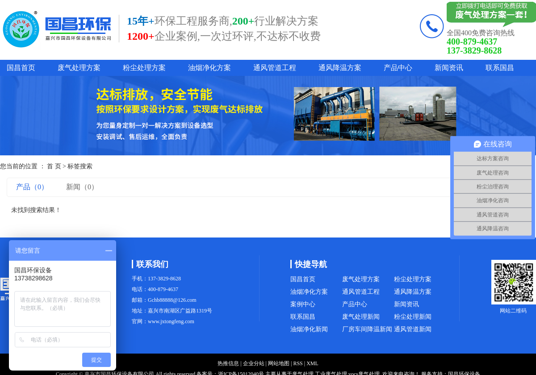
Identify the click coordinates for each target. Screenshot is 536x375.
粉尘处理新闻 (412, 316)
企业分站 (253, 363)
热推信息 (228, 363)
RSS (297, 363)
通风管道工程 (274, 67)
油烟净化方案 (209, 67)
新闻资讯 (449, 67)
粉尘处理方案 (144, 67)
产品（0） (32, 187)
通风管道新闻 (412, 329)
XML (312, 363)
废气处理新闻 (361, 316)
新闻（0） (82, 187)
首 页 (54, 166)
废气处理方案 (79, 67)
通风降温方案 (339, 67)
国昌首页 (21, 67)
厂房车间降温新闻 (367, 329)
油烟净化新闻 (309, 329)
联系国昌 (500, 67)
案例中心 (302, 304)
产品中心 (398, 67)
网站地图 (278, 363)
